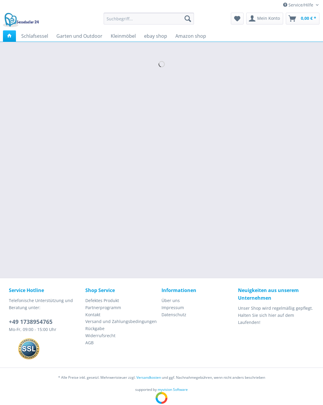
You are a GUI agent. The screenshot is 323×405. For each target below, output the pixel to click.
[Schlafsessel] (34, 36)
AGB (89, 342)
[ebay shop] (155, 36)
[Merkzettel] (237, 18)
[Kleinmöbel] (123, 36)
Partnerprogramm (103, 307)
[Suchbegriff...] (149, 18)
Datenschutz (174, 314)
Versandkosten (148, 377)
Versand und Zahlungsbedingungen (121, 321)
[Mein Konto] (264, 18)
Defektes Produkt (102, 300)
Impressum (173, 307)
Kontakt (92, 314)
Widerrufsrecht (100, 335)
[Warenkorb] (302, 18)
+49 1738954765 (31, 322)
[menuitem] (149, 21)
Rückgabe (95, 328)
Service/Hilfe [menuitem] (298, 5)
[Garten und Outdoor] (79, 36)
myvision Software (173, 389)
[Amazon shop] (190, 36)
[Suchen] (188, 18)
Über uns (171, 300)
